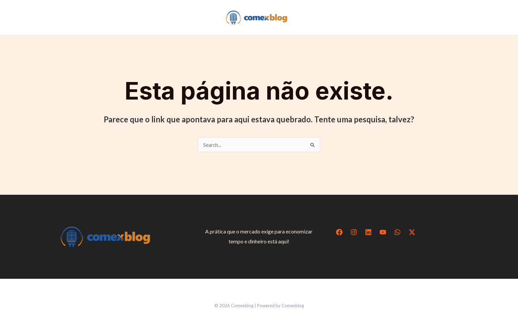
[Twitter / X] (412, 232)
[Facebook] (339, 232)
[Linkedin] (368, 232)
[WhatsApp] (397, 232)
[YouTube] (383, 232)
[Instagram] (354, 232)
